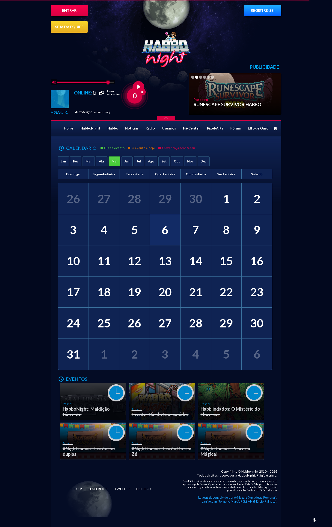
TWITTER (122, 489)
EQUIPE (78, 489)
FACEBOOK (99, 489)
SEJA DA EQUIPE (69, 26)
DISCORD (143, 489)
